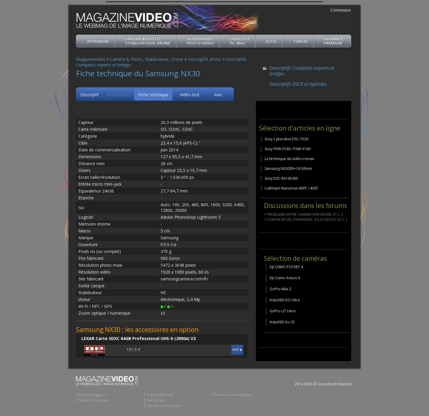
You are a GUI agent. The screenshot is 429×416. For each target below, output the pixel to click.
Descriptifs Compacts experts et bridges (301, 71)
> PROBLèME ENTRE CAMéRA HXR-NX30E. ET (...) (303, 214)
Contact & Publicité (93, 400)
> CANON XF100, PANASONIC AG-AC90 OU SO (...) (305, 219)
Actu (270, 41)
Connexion (340, 10)
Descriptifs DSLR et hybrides (298, 84)
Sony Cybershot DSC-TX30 (286, 139)
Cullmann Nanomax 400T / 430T (291, 188)
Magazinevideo (90, 59)
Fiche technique (153, 94)
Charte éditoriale (159, 394)
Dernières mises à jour (164, 405)
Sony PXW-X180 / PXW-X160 (287, 148)
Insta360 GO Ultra (285, 299)
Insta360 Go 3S (282, 322)
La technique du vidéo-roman (289, 158)
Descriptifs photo (204, 59)
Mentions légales (91, 394)
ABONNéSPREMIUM (333, 41)
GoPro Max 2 (280, 288)
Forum (300, 41)
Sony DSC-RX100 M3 (281, 178)
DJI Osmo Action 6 (285, 277)
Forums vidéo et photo (233, 394)
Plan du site (155, 400)
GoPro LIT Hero (283, 310)
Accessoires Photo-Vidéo (199, 41)
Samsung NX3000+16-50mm (288, 168)
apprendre (98, 41)
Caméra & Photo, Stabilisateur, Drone (147, 41)
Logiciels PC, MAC (239, 41)
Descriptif (89, 94)
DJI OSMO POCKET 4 (286, 266)
